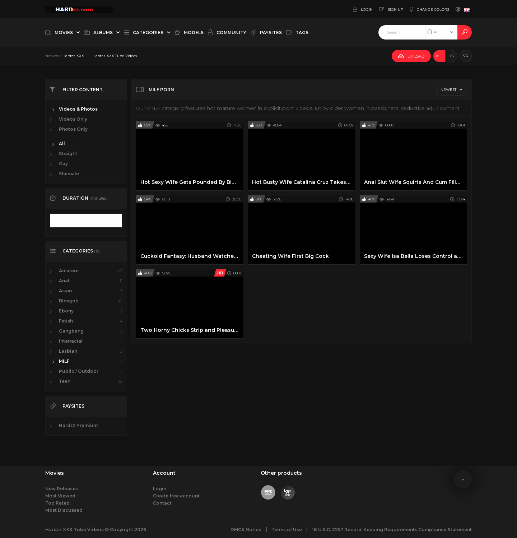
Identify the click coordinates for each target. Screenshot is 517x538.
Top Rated (57, 503)
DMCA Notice (245, 529)
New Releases (61, 488)
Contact (162, 503)
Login (159, 488)
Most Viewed (60, 495)
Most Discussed (64, 510)
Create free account (176, 495)
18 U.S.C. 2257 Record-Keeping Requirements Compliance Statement (392, 529)
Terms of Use (286, 529)
